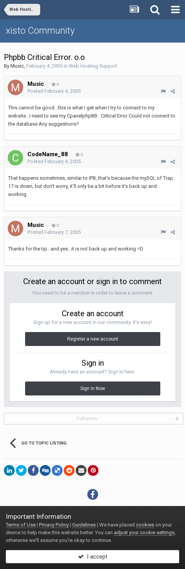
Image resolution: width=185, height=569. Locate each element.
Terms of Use (21, 525)
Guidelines (84, 525)
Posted (54, 91)
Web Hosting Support (93, 66)
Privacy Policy (54, 525)
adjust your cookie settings (144, 532)
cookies (145, 525)
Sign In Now (92, 388)
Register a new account (92, 339)
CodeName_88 (47, 154)
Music (17, 66)
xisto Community (40, 30)
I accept (92, 556)
